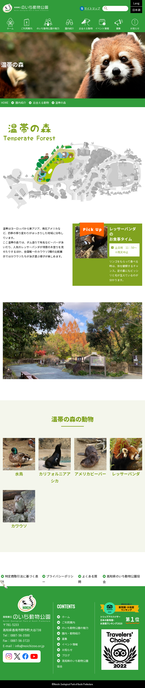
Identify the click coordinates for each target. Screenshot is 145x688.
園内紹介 (69, 28)
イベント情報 (102, 28)
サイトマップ (92, 8)
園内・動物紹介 (71, 633)
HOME (4, 102)
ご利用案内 (26, 28)
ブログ (66, 655)
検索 (105, 8)
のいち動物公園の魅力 (48, 28)
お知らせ (134, 28)
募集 (118, 28)
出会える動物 (86, 28)
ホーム (10, 28)
